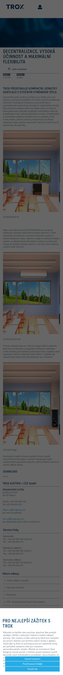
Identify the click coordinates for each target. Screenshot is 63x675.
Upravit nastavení (32, 658)
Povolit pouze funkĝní (32, 663)
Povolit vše (32, 669)
